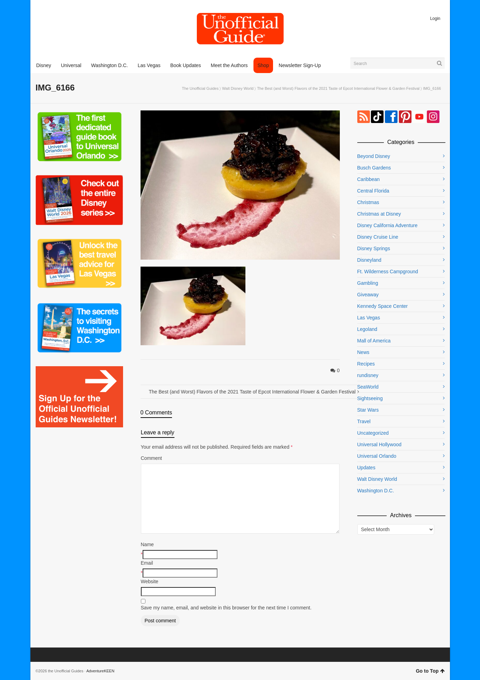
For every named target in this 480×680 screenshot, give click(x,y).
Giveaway (368, 294)
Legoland (367, 329)
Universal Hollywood (379, 444)
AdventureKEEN (100, 671)
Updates (366, 467)
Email (147, 563)
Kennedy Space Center (382, 306)
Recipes (366, 364)
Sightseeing (370, 398)
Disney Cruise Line (378, 237)
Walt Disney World (237, 88)
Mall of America (374, 340)
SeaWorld (368, 387)
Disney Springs (373, 248)
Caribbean (368, 179)
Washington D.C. (375, 490)
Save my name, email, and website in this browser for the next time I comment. (226, 607)
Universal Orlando (376, 456)
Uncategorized (373, 433)
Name (147, 544)
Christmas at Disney (379, 214)
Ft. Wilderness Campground (387, 271)
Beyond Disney (373, 156)
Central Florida (373, 191)
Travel (364, 421)
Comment (151, 458)
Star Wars (368, 410)
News (363, 352)
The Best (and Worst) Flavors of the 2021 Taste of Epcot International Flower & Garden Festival (338, 88)
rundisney (368, 375)
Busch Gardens (374, 168)
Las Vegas (368, 317)
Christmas (368, 202)
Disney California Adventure (387, 225)
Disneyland (369, 260)
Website (149, 581)
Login (435, 18)
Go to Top (430, 671)
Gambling (367, 283)
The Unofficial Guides (200, 88)
